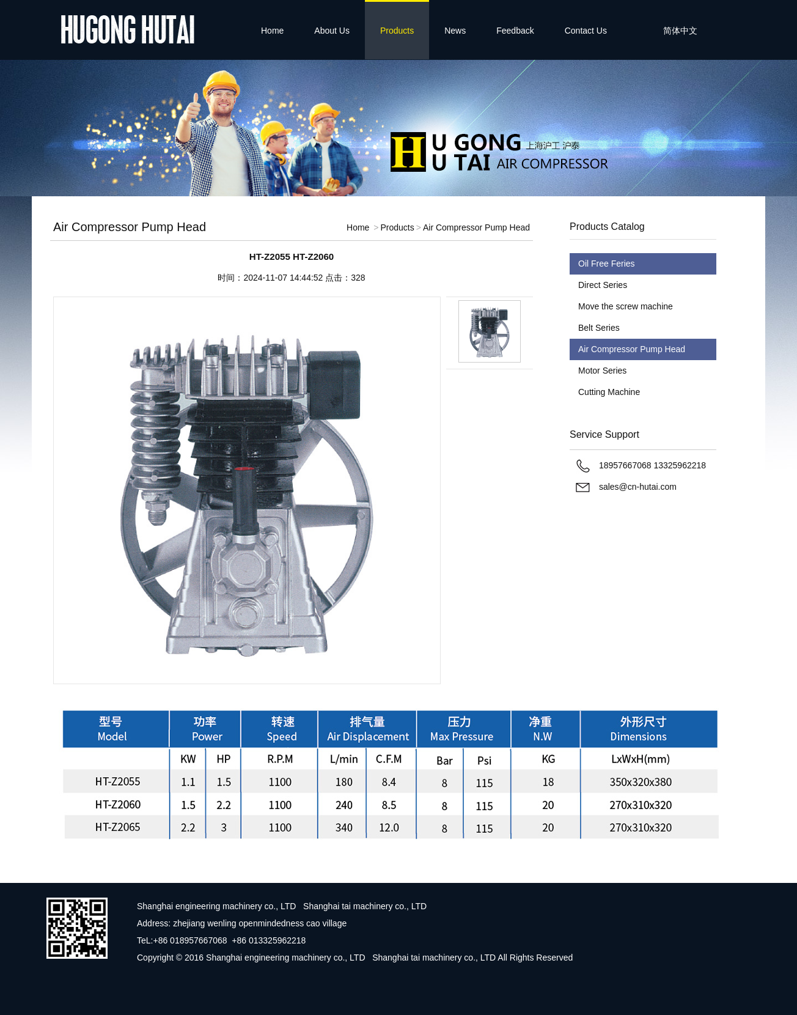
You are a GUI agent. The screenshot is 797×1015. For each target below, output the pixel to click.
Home (272, 30)
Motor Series (602, 370)
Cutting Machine (609, 392)
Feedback (515, 30)
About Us (332, 30)
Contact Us (586, 30)
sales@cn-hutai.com (638, 487)
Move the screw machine (625, 306)
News (455, 30)
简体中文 (680, 30)
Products (397, 30)
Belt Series (599, 328)
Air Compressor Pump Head (476, 227)
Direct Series (602, 285)
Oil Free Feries (606, 263)
